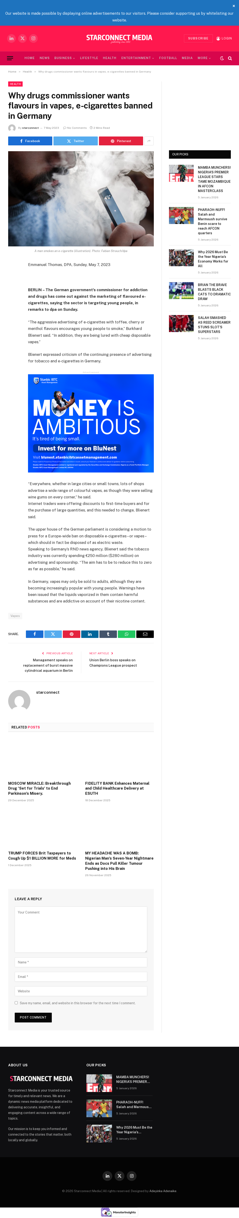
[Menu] (10, 58)
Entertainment (136, 58)
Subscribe (198, 38)
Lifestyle (89, 58)
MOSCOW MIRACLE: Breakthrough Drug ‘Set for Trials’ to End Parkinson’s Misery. (39, 788)
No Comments (75, 128)
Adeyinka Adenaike (162, 1191)
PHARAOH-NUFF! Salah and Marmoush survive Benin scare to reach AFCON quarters (212, 221)
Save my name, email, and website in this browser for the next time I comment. (78, 1003)
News (45, 58)
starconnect (30, 128)
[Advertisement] (200, 110)
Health (109, 58)
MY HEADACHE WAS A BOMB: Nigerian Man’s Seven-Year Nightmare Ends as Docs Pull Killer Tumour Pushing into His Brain (119, 861)
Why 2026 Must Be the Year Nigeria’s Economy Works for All (213, 259)
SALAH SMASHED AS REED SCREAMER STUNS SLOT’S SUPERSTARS (214, 325)
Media (187, 58)
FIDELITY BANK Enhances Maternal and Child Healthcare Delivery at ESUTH (117, 788)
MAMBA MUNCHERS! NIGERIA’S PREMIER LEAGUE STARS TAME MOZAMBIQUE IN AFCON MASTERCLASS (214, 179)
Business (63, 58)
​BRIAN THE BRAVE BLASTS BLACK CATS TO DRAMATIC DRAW (214, 292)
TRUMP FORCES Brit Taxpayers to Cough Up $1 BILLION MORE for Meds (42, 856)
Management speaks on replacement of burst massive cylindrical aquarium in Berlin (47, 665)
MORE (203, 58)
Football (168, 58)
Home (30, 58)
